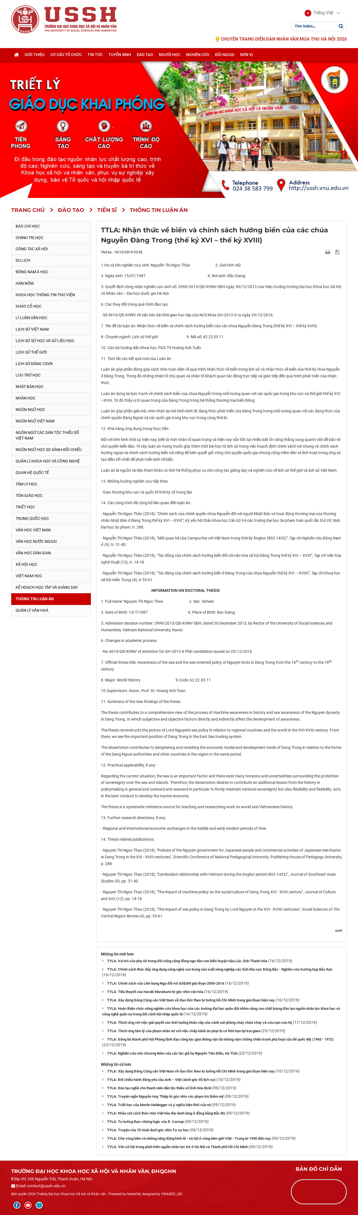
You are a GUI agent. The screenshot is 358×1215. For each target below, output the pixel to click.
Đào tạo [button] (145, 55)
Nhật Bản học (29, 386)
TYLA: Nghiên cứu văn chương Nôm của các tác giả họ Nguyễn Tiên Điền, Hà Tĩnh (172, 1053)
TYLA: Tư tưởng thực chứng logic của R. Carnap (145, 1122)
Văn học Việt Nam (33, 530)
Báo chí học (28, 226)
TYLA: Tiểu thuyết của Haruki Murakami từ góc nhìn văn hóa (155, 992)
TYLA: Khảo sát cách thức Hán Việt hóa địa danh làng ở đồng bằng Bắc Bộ (166, 1113)
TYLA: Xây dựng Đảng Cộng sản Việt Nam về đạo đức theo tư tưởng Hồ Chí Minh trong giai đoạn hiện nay (191, 1000)
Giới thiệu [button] (34, 55)
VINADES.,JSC (172, 1194)
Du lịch (23, 260)
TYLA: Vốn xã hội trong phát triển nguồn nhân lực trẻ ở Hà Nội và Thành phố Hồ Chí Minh (177, 1147)
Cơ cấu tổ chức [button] (66, 55)
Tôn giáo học (29, 495)
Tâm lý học (26, 484)
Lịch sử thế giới (31, 352)
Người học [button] (169, 55)
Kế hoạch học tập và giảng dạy (47, 587)
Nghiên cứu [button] (197, 55)
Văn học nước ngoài (36, 541)
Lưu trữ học (28, 375)
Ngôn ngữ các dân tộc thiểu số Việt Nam (47, 435)
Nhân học (26, 398)
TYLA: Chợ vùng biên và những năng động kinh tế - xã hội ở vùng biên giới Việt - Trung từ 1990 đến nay (189, 1138)
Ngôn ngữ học (30, 409)
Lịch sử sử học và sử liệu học (45, 340)
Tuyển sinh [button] (120, 55)
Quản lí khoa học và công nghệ (48, 461)
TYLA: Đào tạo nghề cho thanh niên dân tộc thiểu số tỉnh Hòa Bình (159, 1088)
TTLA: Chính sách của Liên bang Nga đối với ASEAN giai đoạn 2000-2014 (165, 983)
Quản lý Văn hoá (32, 610)
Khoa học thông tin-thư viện (45, 295)
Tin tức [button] (95, 55)
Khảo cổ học (28, 306)
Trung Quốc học (32, 518)
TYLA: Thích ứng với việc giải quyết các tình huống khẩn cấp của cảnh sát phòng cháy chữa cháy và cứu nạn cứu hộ (199, 1022)
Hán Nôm (25, 283)
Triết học (25, 507)
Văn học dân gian (33, 553)
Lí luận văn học (31, 318)
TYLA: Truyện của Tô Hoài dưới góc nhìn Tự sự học (148, 1130)
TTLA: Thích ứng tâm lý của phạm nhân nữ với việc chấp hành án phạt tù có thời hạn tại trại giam (183, 1031)
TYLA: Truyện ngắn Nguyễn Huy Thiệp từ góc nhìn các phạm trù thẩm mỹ (165, 1096)
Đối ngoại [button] (224, 55)
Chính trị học (29, 237)
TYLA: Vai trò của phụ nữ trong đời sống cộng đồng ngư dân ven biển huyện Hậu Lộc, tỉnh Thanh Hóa (187, 961)
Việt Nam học (29, 576)
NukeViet (134, 1194)
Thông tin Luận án (35, 599)
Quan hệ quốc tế (32, 472)
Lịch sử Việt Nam (32, 329)
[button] (319, 13)
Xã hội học (26, 564)
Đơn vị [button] (246, 55)
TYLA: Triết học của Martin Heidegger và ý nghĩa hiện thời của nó (159, 1105)
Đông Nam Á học (32, 272)
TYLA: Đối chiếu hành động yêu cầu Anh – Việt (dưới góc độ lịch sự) (161, 1080)
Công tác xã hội (32, 249)
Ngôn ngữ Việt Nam (35, 421)
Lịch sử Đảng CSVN (34, 363)
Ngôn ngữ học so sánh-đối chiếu (49, 449)
